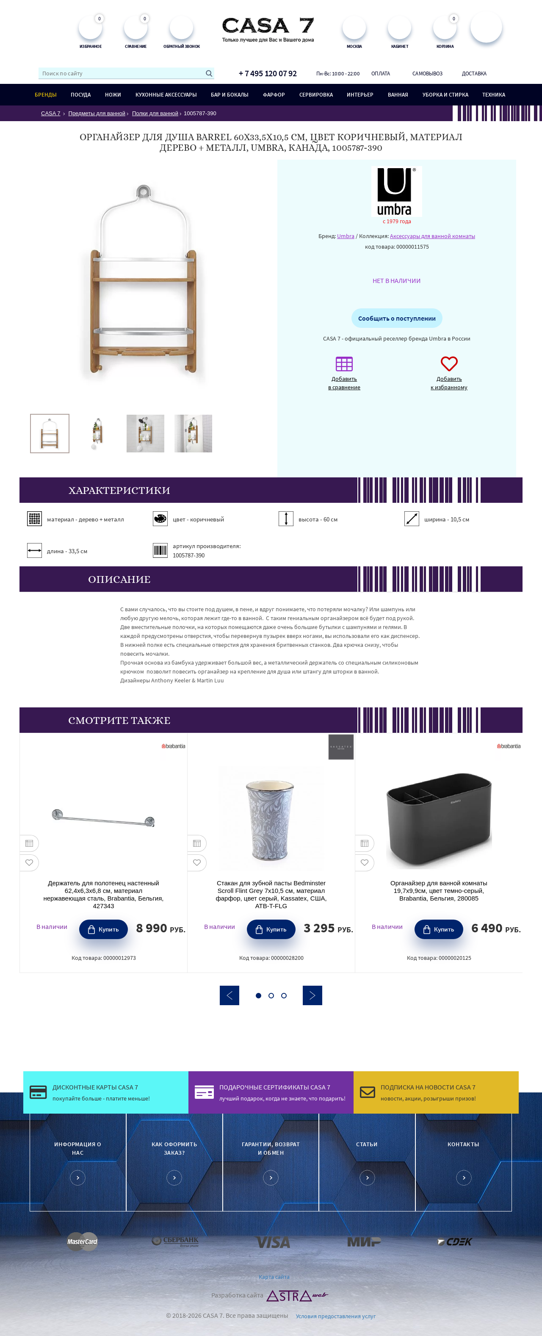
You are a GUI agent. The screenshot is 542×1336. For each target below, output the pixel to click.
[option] (49, 433)
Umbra (345, 236)
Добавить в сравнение (344, 377)
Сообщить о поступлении (397, 318)
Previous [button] (229, 995)
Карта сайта (274, 1277)
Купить (109, 929)
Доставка (474, 73)
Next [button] (312, 995)
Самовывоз (427, 73)
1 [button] (258, 995)
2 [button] (271, 995)
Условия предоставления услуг (336, 1316)
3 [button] (284, 995)
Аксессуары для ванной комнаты (432, 236)
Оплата (380, 73)
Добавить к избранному (449, 377)
